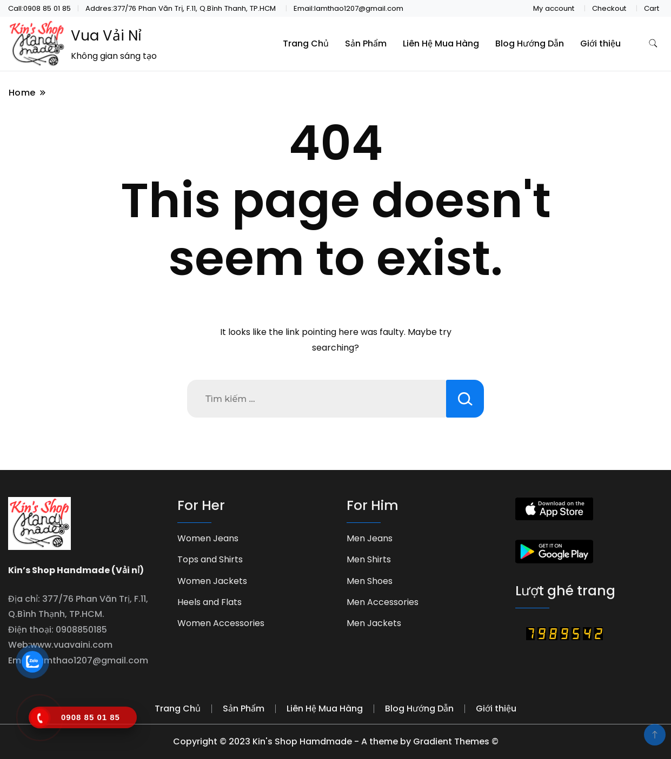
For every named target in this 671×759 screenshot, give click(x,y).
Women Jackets (212, 581)
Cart (651, 8)
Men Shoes (370, 581)
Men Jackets (374, 623)
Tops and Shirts (210, 559)
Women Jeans (207, 538)
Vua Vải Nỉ (106, 35)
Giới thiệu (600, 43)
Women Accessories (220, 623)
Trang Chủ (306, 43)
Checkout (609, 8)
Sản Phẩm (366, 43)
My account (553, 8)
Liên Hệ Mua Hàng (441, 43)
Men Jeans (370, 538)
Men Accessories (382, 602)
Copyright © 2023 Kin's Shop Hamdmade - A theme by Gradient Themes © (336, 741)
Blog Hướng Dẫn (529, 43)
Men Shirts (369, 559)
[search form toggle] (653, 43)
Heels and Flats (209, 602)
